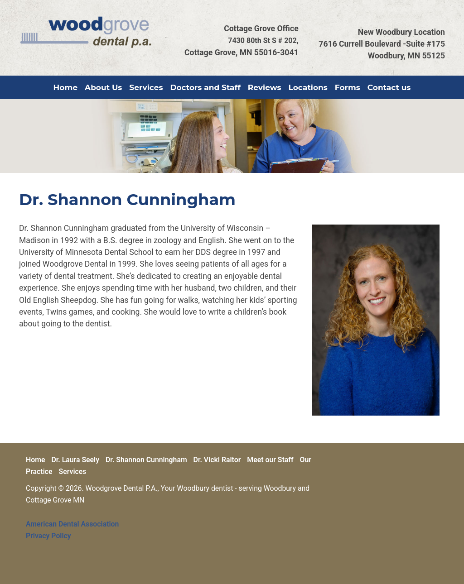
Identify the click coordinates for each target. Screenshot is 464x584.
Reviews (264, 87)
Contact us (389, 87)
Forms (347, 87)
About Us (103, 87)
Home (65, 87)
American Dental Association (72, 524)
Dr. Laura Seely (75, 459)
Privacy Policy (48, 535)
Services (146, 87)
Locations (308, 87)
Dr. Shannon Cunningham (146, 459)
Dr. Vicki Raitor (217, 459)
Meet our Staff (270, 459)
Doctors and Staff (205, 87)
